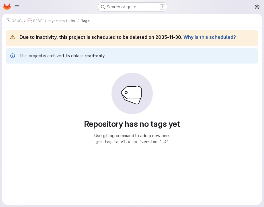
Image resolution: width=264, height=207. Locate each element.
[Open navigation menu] (16, 7)
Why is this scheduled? (209, 37)
